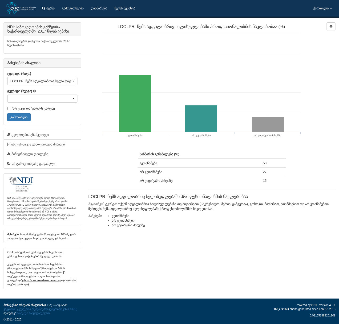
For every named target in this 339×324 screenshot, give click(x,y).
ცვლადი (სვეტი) (19, 91)
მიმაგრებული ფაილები (27, 154)
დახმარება (99, 8)
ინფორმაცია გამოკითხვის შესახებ (36, 144)
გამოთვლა (19, 117)
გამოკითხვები (73, 8)
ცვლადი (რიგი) (19, 73)
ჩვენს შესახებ (124, 8)
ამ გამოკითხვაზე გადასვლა (31, 164)
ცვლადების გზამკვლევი (28, 135)
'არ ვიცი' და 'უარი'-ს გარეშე (31, 108)
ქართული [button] (322, 8)
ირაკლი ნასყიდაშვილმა (33, 313)
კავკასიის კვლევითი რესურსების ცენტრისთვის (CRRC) (40, 309)
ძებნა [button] (48, 8)
